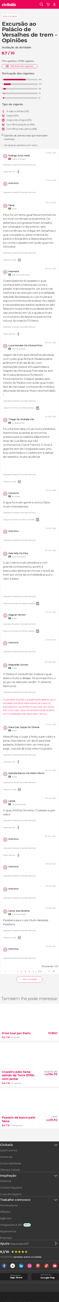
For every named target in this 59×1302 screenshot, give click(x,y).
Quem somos (8, 1150)
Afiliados (5, 1211)
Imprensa (6, 1156)
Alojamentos (8, 1231)
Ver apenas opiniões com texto (21, 145)
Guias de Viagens (10, 1194)
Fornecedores (9, 1205)
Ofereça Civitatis (10, 1169)
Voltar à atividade (10, 16)
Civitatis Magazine (11, 1187)
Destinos (5, 1181)
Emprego (6, 1237)
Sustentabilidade (10, 1163)
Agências (5, 1218)
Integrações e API (11, 1224)
